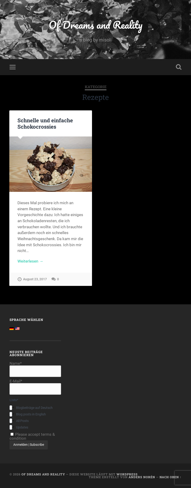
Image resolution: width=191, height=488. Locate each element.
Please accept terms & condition (32, 436)
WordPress (127, 474)
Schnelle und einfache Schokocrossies (45, 123)
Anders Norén (142, 477)
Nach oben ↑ (170, 477)
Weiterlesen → (30, 261)
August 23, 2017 (35, 279)
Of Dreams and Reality (95, 24)
